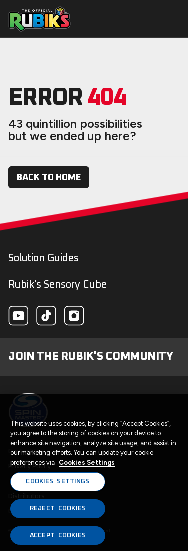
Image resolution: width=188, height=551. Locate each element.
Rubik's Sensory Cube (57, 285)
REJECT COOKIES (58, 511)
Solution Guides (43, 258)
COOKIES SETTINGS (57, 484)
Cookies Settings (87, 465)
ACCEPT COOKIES (58, 538)
